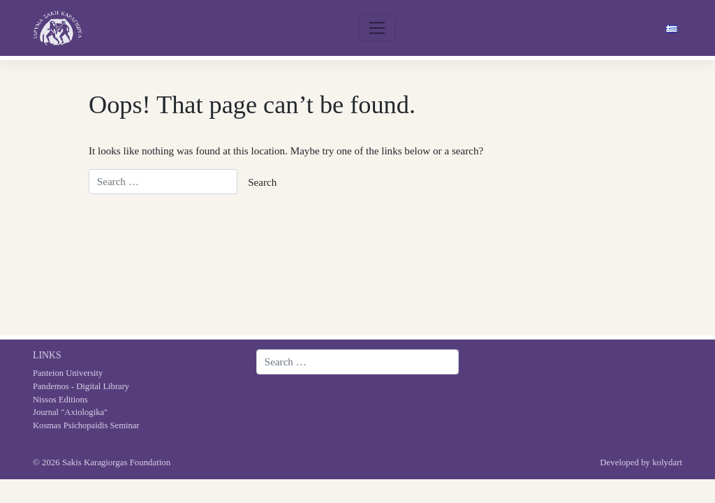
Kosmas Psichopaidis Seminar (86, 425)
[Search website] (357, 361)
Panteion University (68, 373)
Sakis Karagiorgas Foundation (116, 462)
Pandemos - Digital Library (81, 386)
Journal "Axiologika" (70, 412)
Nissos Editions (60, 399)
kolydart (667, 462)
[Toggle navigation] (377, 28)
